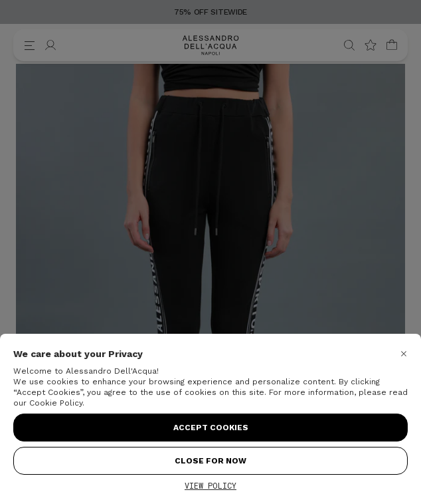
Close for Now (210, 460)
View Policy (210, 485)
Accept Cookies (210, 427)
